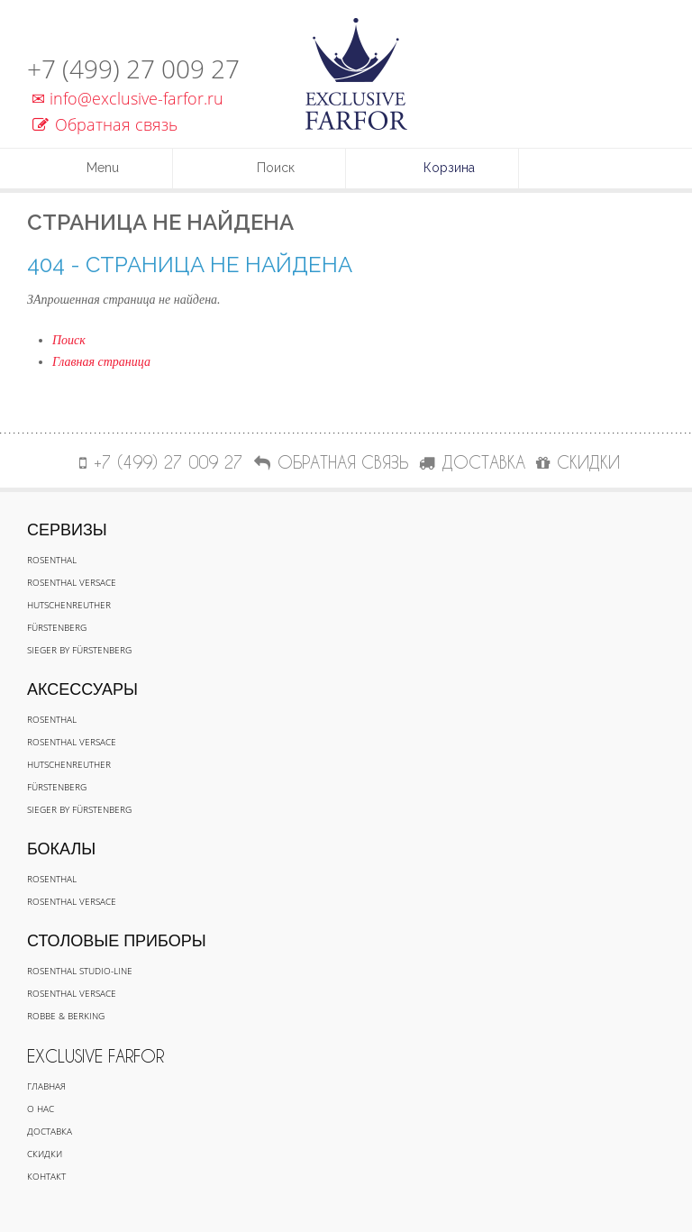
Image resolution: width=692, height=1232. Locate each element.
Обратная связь (105, 124)
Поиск (69, 340)
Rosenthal (52, 559)
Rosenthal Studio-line (79, 970)
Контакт (46, 1176)
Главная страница (101, 362)
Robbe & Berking (66, 1015)
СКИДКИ (578, 461)
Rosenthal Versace (71, 582)
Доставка (49, 1131)
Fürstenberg (56, 627)
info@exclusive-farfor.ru (125, 98)
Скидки (44, 1153)
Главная (46, 1086)
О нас (40, 1108)
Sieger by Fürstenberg (79, 649)
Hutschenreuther (69, 604)
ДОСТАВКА (472, 461)
